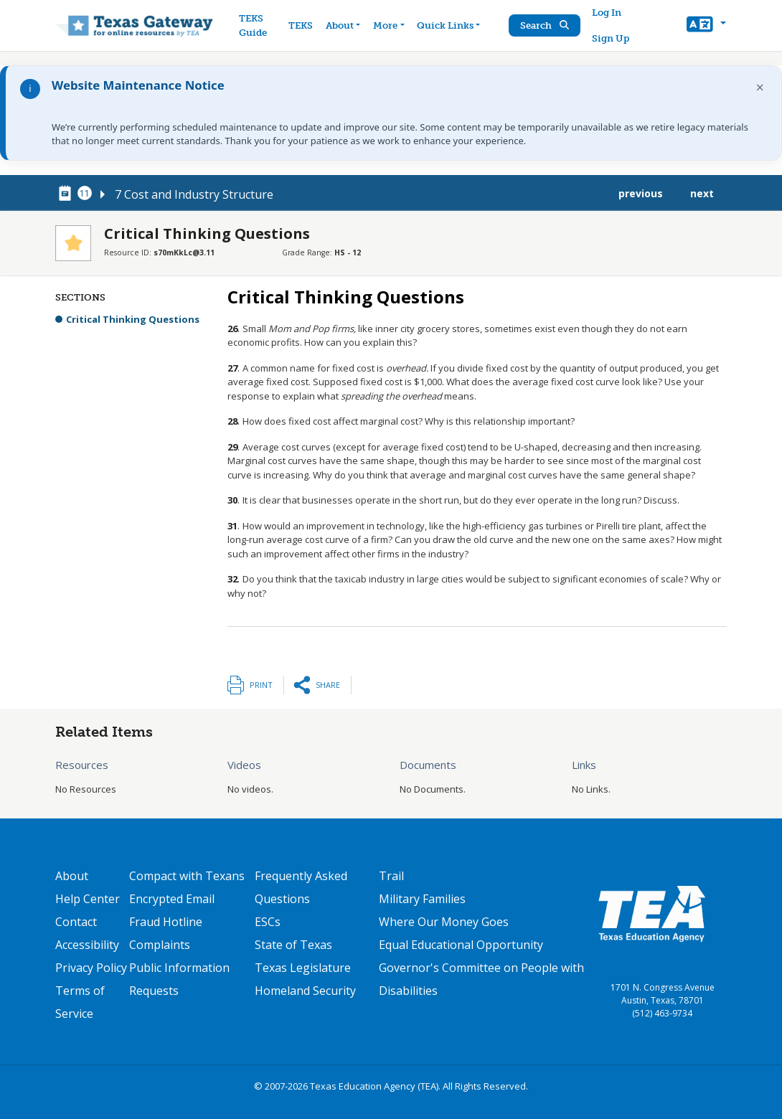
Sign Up (611, 38)
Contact (76, 922)
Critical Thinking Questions (132, 319)
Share (328, 684)
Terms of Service (80, 1002)
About (71, 876)
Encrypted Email (172, 899)
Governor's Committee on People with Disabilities (481, 979)
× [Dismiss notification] (760, 87)
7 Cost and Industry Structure (194, 194)
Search (545, 25)
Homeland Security (305, 990)
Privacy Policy (91, 968)
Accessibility (87, 945)
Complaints (159, 945)
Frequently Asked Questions (301, 887)
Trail (391, 876)
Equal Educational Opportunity (461, 945)
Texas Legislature (303, 968)
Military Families (422, 899)
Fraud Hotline (165, 922)
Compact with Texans (187, 876)
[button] (706, 25)
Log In (607, 12)
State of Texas (293, 945)
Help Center (87, 899)
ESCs (268, 922)
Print (261, 684)
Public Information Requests (179, 979)
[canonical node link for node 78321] (67, 193)
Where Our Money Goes (444, 922)
